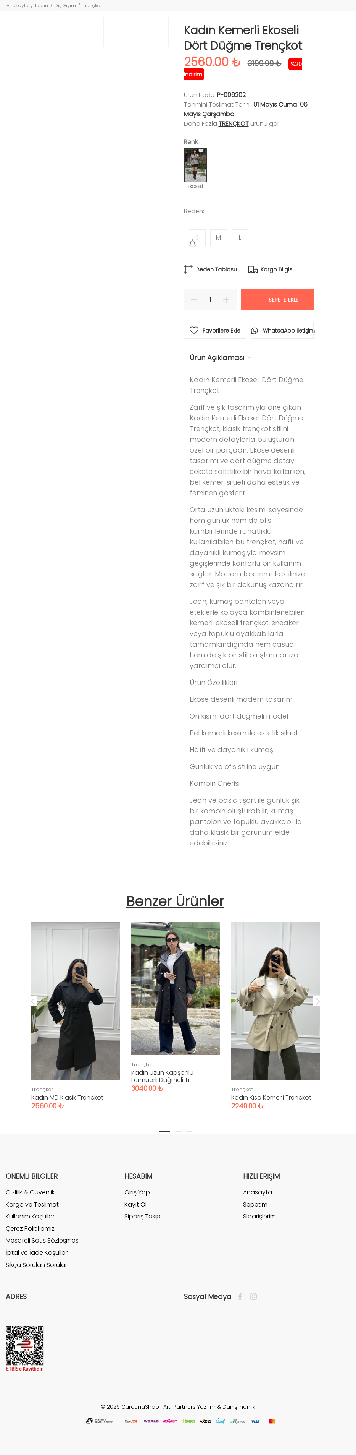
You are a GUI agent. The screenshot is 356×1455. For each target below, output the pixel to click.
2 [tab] (178, 1131)
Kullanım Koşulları (31, 1216)
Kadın (41, 5)
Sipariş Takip (142, 1216)
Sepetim (255, 1204)
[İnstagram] (251, 1296)
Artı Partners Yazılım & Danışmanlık (209, 1407)
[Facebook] (242, 1296)
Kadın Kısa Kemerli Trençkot (271, 1097)
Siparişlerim (259, 1216)
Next (318, 1001)
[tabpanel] (76, 1008)
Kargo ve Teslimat (32, 1204)
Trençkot (92, 5)
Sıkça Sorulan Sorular (36, 1264)
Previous (33, 1001)
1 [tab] (164, 1131)
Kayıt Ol (135, 1204)
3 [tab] (189, 1131)
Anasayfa (17, 5)
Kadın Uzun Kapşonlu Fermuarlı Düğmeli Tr (162, 1076)
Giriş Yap (137, 1192)
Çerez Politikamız (30, 1228)
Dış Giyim (65, 5)
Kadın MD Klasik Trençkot (67, 1097)
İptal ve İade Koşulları (37, 1252)
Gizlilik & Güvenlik (30, 1192)
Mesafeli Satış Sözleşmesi (43, 1240)
